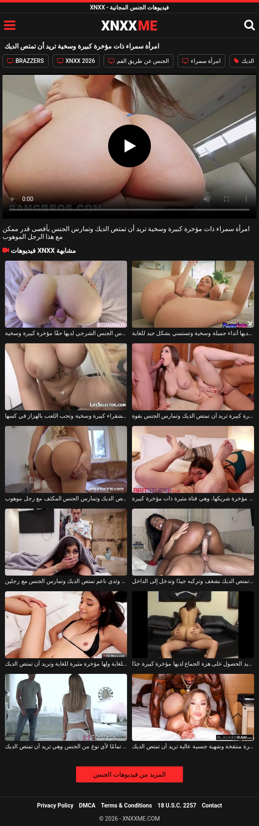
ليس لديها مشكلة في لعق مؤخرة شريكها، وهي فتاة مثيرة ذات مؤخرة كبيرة (193, 498)
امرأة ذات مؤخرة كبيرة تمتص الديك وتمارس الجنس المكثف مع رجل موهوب (66, 498)
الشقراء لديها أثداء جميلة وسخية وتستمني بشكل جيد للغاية (193, 333)
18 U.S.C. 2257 (176, 805)
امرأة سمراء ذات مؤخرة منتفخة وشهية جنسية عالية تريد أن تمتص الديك (193, 746)
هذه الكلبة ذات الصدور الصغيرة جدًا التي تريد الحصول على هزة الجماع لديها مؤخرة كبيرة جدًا (193, 663)
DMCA (87, 805)
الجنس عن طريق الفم (138, 61)
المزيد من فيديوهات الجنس (129, 774)
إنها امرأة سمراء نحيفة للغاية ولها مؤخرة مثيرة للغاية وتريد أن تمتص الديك (66, 663)
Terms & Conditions (126, 805)
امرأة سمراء (201, 61)
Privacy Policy (55, 805)
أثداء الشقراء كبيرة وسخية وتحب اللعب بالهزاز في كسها (66, 415)
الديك (244, 61)
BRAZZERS (25, 61)
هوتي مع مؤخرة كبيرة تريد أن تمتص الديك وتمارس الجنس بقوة (193, 415)
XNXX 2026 (76, 61)
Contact (212, 805)
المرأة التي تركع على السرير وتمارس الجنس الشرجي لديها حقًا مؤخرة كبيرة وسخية (66, 333)
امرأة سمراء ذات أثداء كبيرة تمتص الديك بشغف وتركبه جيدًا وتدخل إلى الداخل (193, 581)
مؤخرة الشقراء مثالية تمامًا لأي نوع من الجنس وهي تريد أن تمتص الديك (66, 746)
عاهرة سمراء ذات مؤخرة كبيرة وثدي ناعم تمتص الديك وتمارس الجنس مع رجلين (66, 581)
